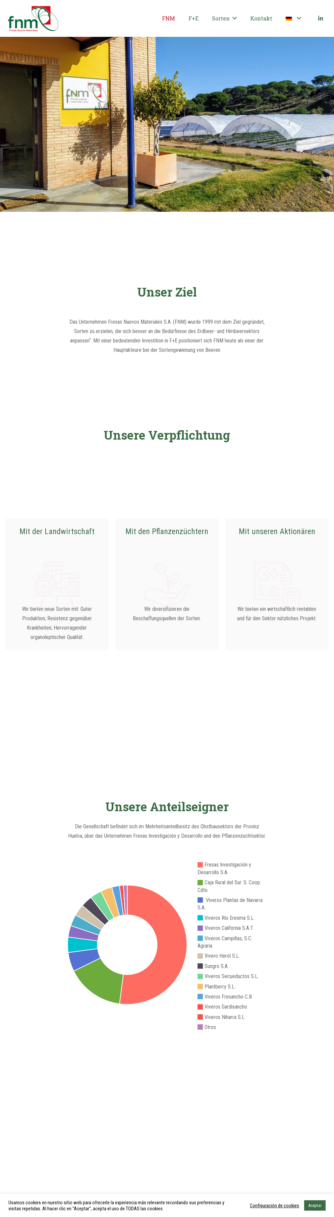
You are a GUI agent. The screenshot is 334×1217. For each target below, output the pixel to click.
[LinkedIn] (320, 18)
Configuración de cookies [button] (274, 1206)
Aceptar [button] (315, 1205)
